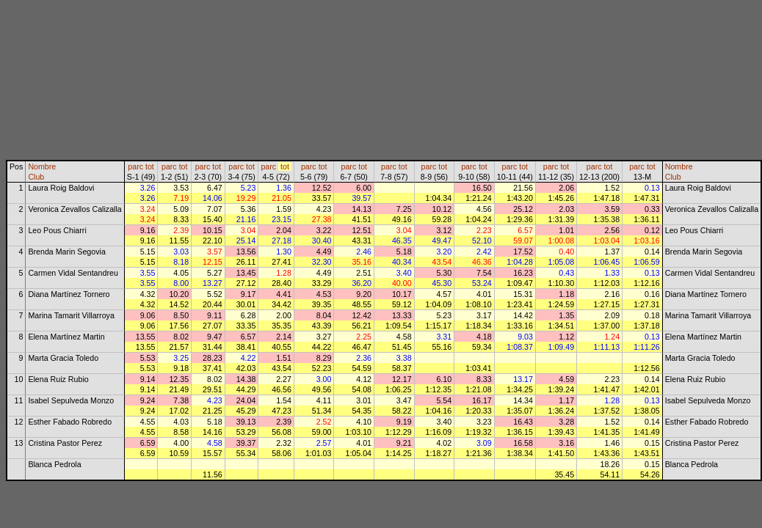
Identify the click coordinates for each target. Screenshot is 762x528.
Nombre (42, 166)
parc (135, 166)
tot (149, 166)
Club (36, 176)
